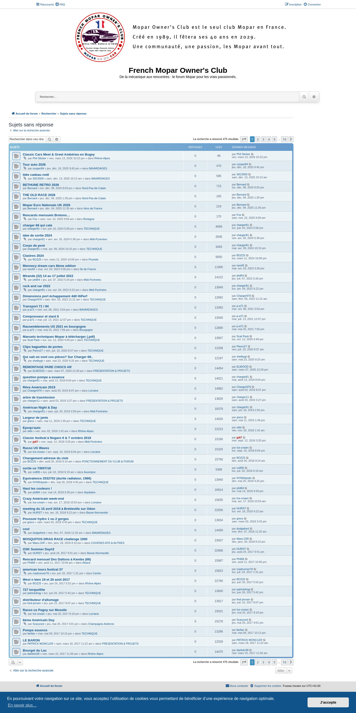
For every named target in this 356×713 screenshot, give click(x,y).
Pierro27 (38, 350)
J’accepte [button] (328, 702)
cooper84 (38, 168)
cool (26, 529)
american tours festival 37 (43, 569)
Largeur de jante (35, 417)
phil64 (36, 279)
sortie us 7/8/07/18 (37, 468)
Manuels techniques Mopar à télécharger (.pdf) (59, 336)
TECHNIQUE (92, 228)
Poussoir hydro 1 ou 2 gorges (46, 519)
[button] (244, 139)
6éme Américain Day (39, 620)
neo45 (31, 269)
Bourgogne (86, 329)
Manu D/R (39, 542)
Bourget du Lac (35, 650)
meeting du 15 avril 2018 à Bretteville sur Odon (59, 509)
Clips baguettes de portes (43, 347)
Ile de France (88, 269)
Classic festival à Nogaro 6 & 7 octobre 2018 (57, 438)
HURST (37, 512)
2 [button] (258, 139)
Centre (97, 573)
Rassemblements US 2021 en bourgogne (54, 326)
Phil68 (31, 562)
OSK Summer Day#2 (38, 549)
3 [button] (263, 139)
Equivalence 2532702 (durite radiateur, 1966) (57, 478)
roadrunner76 (41, 573)
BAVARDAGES (98, 168)
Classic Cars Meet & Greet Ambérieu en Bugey (59, 154)
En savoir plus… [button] (22, 705)
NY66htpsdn (40, 482)
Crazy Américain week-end (43, 498)
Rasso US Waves (36, 448)
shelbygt (38, 360)
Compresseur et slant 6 (41, 316)
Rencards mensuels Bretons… (46, 215)
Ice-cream (39, 451)
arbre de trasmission (39, 397)
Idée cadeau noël (36, 175)
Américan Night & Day (40, 407)
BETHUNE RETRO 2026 (41, 185)
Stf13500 (38, 178)
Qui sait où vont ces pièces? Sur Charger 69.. (58, 357)
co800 (36, 472)
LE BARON (31, 640)
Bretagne (88, 219)
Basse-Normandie (97, 512)
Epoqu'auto (32, 428)
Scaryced (38, 623)
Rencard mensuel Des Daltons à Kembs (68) (57, 559)
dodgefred (39, 532)
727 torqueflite (34, 590)
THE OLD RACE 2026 (39, 195)
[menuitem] (60, 4)
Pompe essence (35, 630)
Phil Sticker (39, 158)
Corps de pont (34, 245)
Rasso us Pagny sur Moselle (45, 610)
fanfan (31, 633)
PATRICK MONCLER (40, 643)
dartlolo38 (33, 653)
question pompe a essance (44, 377)
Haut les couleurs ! (37, 488)
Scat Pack (33, 339)
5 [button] (274, 139)
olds (29, 431)
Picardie (93, 259)
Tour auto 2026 (34, 164)
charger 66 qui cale (37, 225)
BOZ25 (37, 259)
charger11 (33, 400)
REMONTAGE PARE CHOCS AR (47, 367)
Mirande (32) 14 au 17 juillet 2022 (48, 276)
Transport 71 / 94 (36, 306)
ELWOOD (38, 370)
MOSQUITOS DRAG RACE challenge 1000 (55, 539)
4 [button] (269, 139)
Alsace (86, 562)
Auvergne (89, 472)
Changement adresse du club (45, 458)
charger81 (33, 228)
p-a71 (30, 309)
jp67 (35, 441)
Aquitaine (89, 492)
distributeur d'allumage (41, 600)
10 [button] (284, 139)
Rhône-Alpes (102, 158)
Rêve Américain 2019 (39, 387)
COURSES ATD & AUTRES (108, 542)
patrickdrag (34, 593)
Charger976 (34, 299)
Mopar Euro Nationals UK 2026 (46, 205)
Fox (35, 219)
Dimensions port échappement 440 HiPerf (55, 296)
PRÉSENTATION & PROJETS (111, 370)
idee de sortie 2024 (37, 235)
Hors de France (93, 208)
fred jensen (34, 603)
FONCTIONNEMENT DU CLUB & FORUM (108, 461)
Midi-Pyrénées (98, 239)
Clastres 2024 (33, 255)
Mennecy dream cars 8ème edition (49, 266)
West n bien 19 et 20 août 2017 (46, 579)
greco (30, 420)
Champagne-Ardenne (101, 623)
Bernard (32, 188)
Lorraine (93, 390)
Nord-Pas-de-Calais (94, 188)
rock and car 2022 (36, 286)
